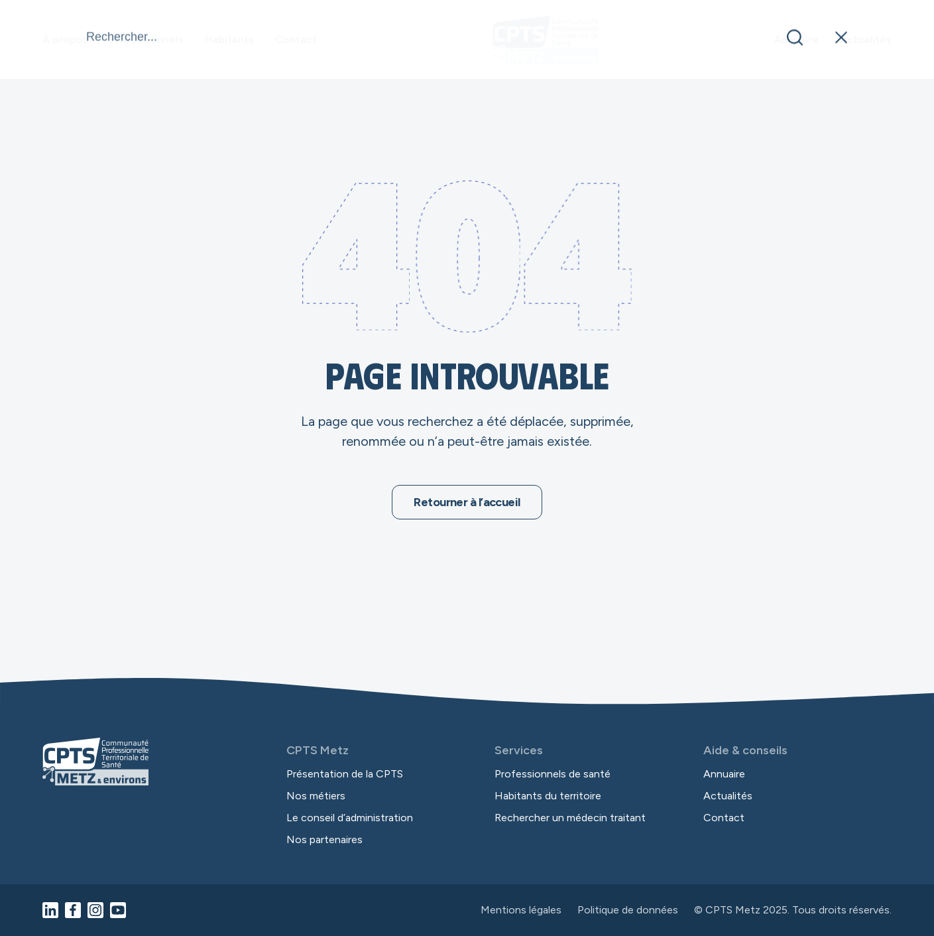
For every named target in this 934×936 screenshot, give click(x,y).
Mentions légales (521, 910)
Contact (296, 39)
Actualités (866, 39)
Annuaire (796, 39)
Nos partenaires (324, 839)
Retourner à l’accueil (467, 502)
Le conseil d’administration (349, 817)
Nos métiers (315, 795)
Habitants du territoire (548, 795)
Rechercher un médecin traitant (570, 817)
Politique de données (627, 910)
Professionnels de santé (553, 774)
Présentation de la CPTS (344, 774)
